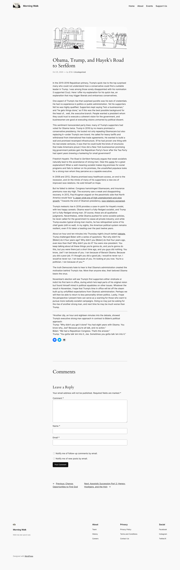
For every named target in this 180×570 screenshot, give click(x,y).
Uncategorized (80, 72)
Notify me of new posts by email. (72, 458)
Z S (70, 72)
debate (121, 234)
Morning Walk (31, 5)
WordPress (29, 556)
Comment (58, 398)
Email (56, 437)
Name (56, 426)
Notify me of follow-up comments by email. (76, 453)
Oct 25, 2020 (58, 72)
